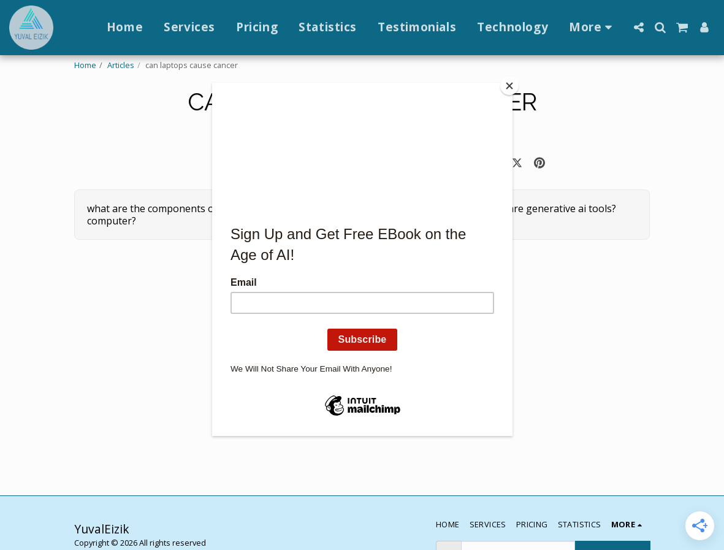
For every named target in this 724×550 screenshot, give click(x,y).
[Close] (509, 86)
